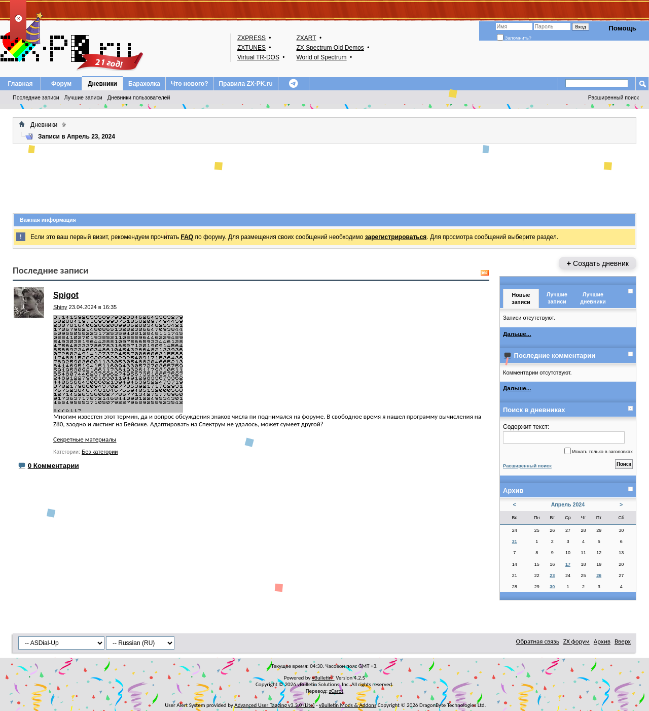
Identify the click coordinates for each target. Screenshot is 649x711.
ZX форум (576, 641)
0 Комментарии (53, 465)
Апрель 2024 (568, 504)
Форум (61, 83)
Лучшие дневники (593, 297)
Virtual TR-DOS (258, 57)
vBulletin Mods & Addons (347, 705)
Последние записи (36, 97)
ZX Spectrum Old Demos (330, 47)
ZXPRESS (251, 38)
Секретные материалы (84, 439)
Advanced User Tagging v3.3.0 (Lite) (274, 705)
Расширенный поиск (613, 97)
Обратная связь (537, 641)
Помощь (622, 28)
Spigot (66, 295)
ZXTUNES (251, 47)
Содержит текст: (564, 433)
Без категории (100, 452)
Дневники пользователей (138, 97)
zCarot (336, 691)
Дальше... (517, 333)
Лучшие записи (83, 97)
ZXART (306, 38)
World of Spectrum (321, 57)
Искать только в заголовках (598, 451)
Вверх (623, 641)
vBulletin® (323, 677)
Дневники (102, 83)
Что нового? (189, 83)
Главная (20, 83)
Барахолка (144, 83)
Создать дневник (597, 263)
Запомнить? (514, 38)
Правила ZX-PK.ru (245, 83)
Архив (602, 641)
